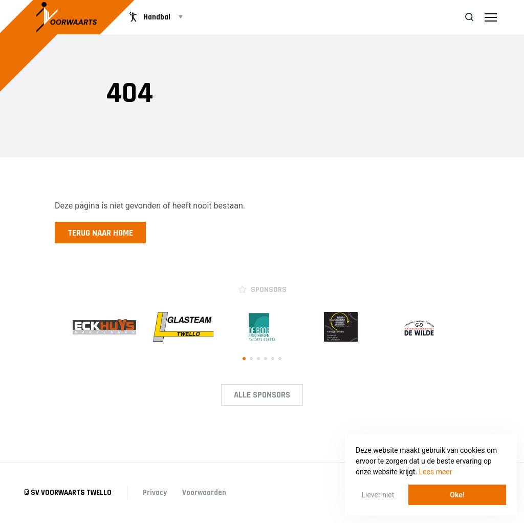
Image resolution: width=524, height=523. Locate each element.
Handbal (148, 17)
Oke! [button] (457, 495)
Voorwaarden (204, 492)
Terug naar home (100, 233)
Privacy (155, 492)
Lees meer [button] (435, 472)
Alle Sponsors (262, 395)
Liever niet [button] (378, 495)
